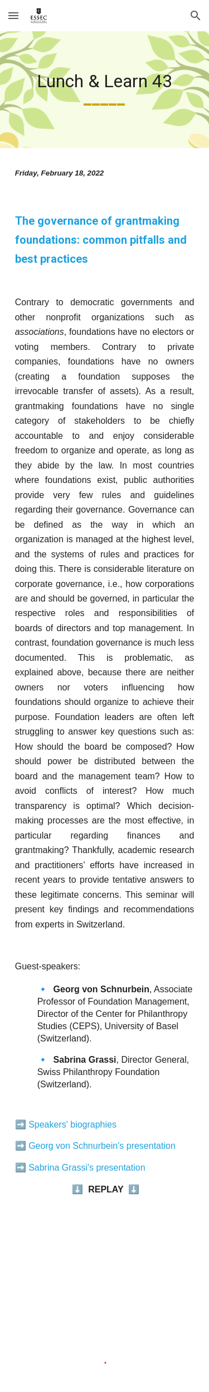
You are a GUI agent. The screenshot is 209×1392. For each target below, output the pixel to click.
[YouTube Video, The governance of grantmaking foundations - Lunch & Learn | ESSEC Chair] (105, 1281)
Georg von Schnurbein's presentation (102, 1145)
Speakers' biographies (72, 1124)
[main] (105, 89)
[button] (13, 15)
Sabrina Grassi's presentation (86, 1167)
